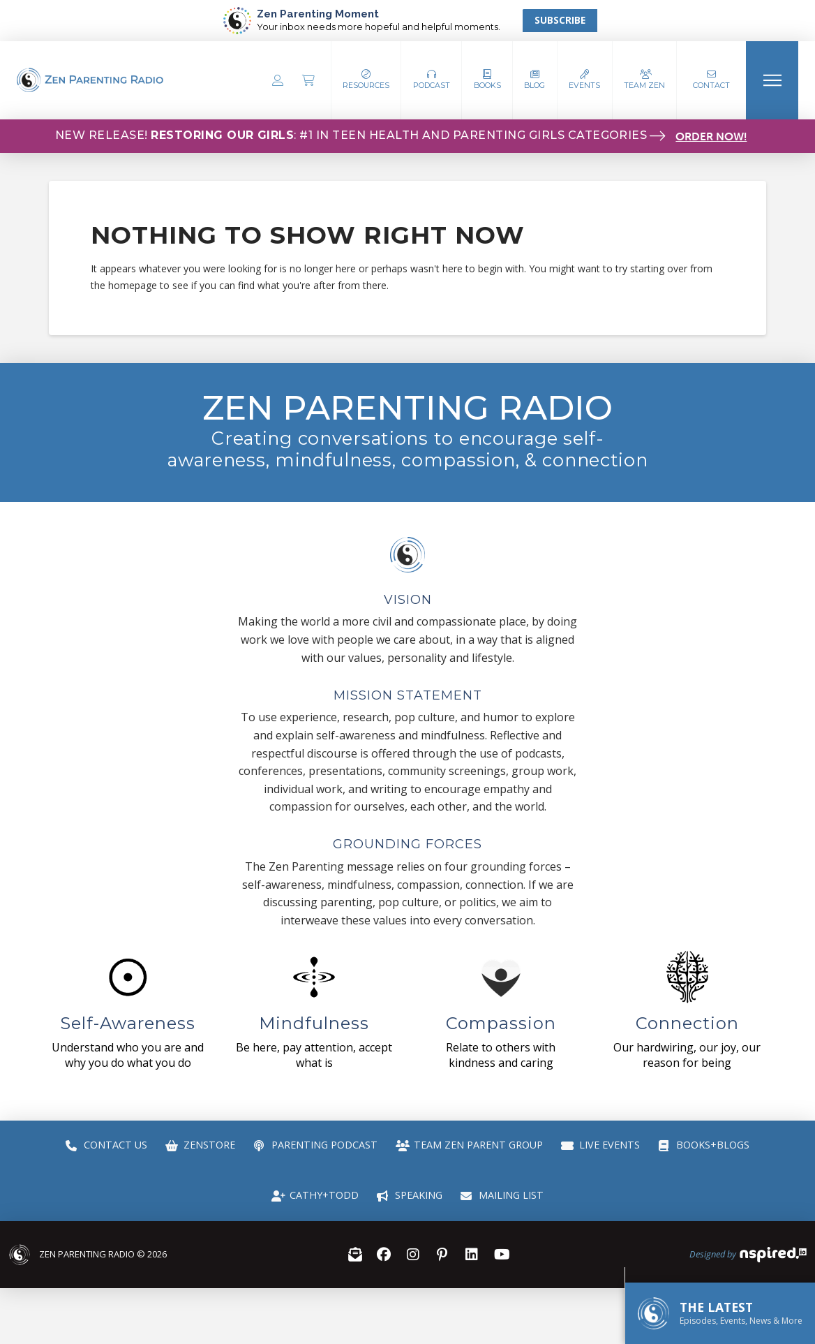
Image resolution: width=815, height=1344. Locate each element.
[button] (431, 80)
